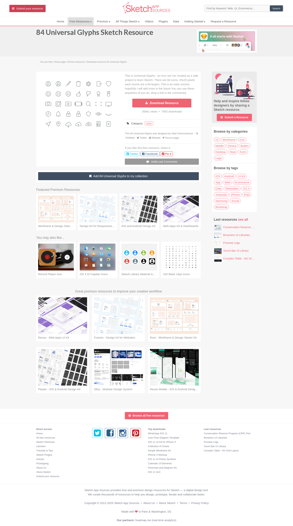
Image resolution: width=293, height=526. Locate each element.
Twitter (143, 137)
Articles (40, 459)
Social (235, 200)
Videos (149, 21)
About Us (41, 467)
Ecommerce (242, 182)
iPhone (235, 194)
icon (149, 123)
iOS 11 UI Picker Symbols (106, 459)
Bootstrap (221, 207)
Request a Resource (223, 21)
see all (243, 219)
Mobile (219, 145)
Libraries (41, 446)
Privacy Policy (200, 503)
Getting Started (194, 21)
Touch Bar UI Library (236, 250)
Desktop (220, 152)
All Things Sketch (128, 21)
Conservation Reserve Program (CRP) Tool (250, 227)
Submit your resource (47, 476)
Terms (183, 503)
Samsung (221, 200)
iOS (217, 176)
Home (60, 21)
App (217, 182)
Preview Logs (231, 242)
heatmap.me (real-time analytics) (155, 520)
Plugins (163, 21)
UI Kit (241, 176)
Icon (242, 139)
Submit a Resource (234, 117)
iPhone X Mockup (101, 454)
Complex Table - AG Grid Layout (243, 258)
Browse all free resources (146, 415)
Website (156, 137)
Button (244, 145)
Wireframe (228, 139)
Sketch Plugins (44, 454)
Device (232, 145)
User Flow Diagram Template (107, 437)
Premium (103, 21)
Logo (218, 158)
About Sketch (43, 472)
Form (243, 152)
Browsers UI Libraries (236, 235)
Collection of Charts (102, 446)
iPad (246, 194)
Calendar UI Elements (104, 463)
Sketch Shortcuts (45, 442)
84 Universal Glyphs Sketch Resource (94, 34)
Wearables (232, 188)
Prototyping (42, 463)
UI (216, 139)
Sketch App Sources (126, 503)
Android (229, 176)
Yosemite (221, 194)
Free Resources (81, 21)
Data (176, 21)
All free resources (45, 437)
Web (227, 182)
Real (233, 152)
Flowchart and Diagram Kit (106, 467)
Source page (172, 137)
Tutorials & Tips (44, 450)
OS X (246, 188)
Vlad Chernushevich (182, 133)
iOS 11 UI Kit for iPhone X (106, 442)
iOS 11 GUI (98, 472)
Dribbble (130, 137)
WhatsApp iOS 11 (101, 433)
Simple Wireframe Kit (103, 450)
